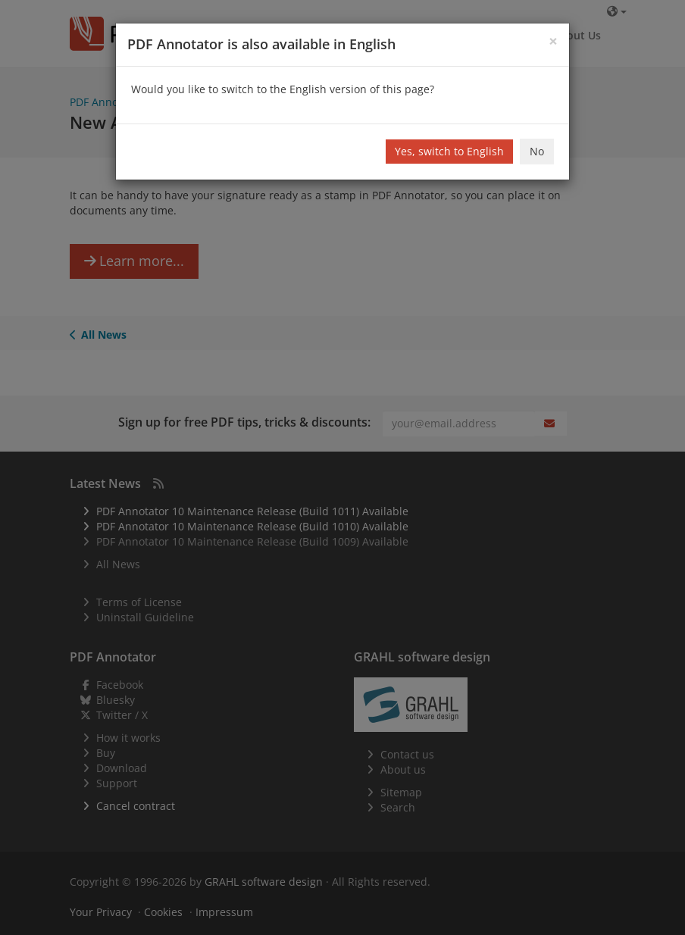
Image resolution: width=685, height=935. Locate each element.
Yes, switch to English (449, 151)
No (537, 151)
